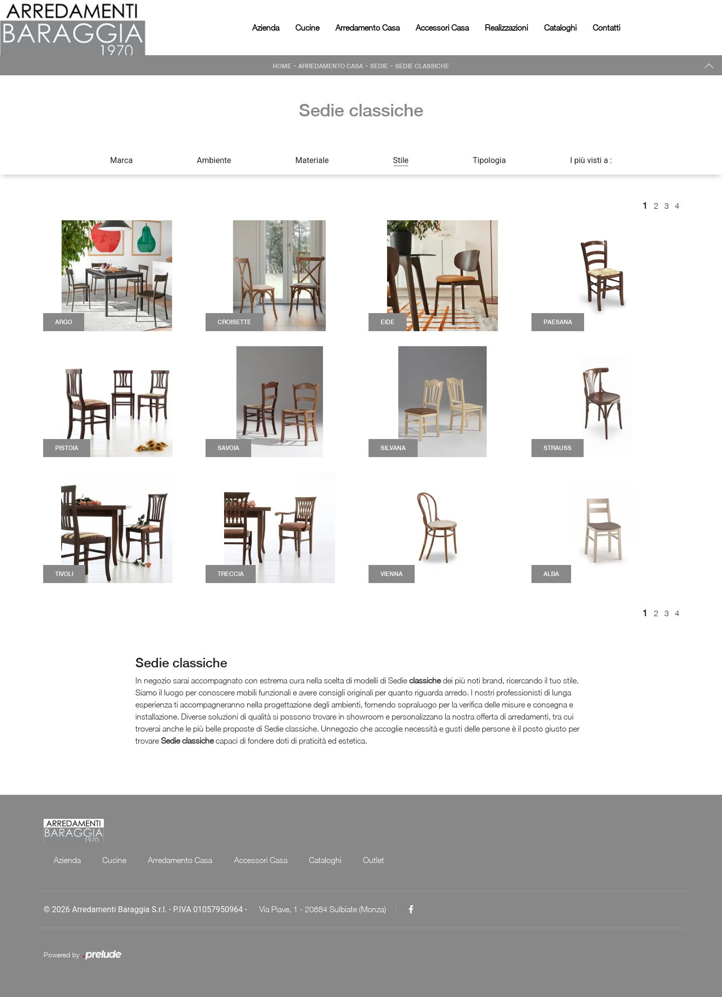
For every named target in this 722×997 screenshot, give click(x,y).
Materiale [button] (312, 160)
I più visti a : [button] (591, 160)
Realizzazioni (506, 27)
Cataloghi (560, 27)
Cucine (307, 27)
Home (282, 66)
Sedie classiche (422, 66)
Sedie (379, 66)
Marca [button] (121, 160)
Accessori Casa (442, 27)
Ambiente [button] (214, 160)
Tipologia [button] (489, 160)
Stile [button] (401, 160)
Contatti (606, 27)
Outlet (375, 860)
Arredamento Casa (367, 27)
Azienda (265, 27)
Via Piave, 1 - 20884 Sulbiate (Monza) (322, 909)
